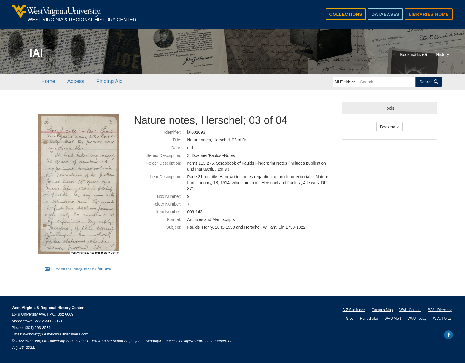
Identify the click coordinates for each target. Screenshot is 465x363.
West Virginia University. (45, 341)
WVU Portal (442, 318)
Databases (385, 14)
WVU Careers (410, 310)
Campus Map (382, 310)
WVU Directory (439, 310)
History (442, 54)
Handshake (369, 318)
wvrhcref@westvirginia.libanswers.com (55, 334)
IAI (36, 53)
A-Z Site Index (354, 310)
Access (75, 81)
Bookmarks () (413, 54)
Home (48, 81)
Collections (345, 14)
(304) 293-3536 (38, 327)
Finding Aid (109, 81)
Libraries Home (429, 14)
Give (349, 318)
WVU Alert (393, 318)
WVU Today (417, 318)
